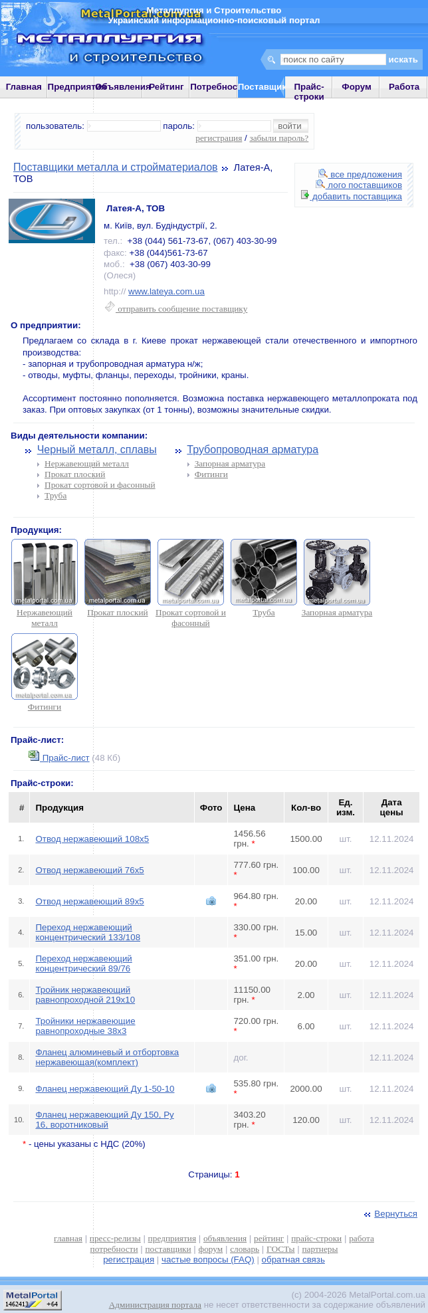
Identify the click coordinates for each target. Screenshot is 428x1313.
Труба (55, 495)
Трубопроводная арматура (252, 449)
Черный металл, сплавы (97, 449)
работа (361, 1238)
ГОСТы (280, 1249)
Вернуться (389, 1214)
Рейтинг (166, 87)
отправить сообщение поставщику (175, 309)
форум (211, 1249)
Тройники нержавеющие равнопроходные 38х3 (85, 1026)
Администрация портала (155, 1305)
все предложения (360, 174)
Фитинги (211, 474)
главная (68, 1238)
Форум (357, 87)
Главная (24, 87)
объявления (225, 1238)
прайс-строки (316, 1238)
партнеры (320, 1249)
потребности (114, 1249)
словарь (244, 1249)
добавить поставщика (351, 196)
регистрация (218, 138)
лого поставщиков (359, 185)
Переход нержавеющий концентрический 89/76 (83, 963)
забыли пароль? (278, 138)
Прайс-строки (309, 92)
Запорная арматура (230, 463)
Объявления (123, 87)
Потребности (218, 87)
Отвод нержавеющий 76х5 (89, 870)
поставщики (168, 1249)
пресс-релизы (115, 1238)
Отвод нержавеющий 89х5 (89, 901)
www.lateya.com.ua (166, 291)
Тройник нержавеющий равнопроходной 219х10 (85, 995)
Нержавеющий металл (87, 463)
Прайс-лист (59, 758)
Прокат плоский (75, 474)
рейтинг (269, 1238)
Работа (404, 87)
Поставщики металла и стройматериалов (115, 167)
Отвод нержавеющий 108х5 (92, 839)
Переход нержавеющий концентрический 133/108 (87, 932)
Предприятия (77, 87)
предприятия (172, 1238)
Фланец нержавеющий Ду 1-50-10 (104, 1089)
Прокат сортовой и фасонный (100, 485)
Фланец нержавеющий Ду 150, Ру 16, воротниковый (104, 1120)
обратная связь (293, 1259)
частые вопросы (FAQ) (208, 1259)
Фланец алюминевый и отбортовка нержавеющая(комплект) (107, 1057)
